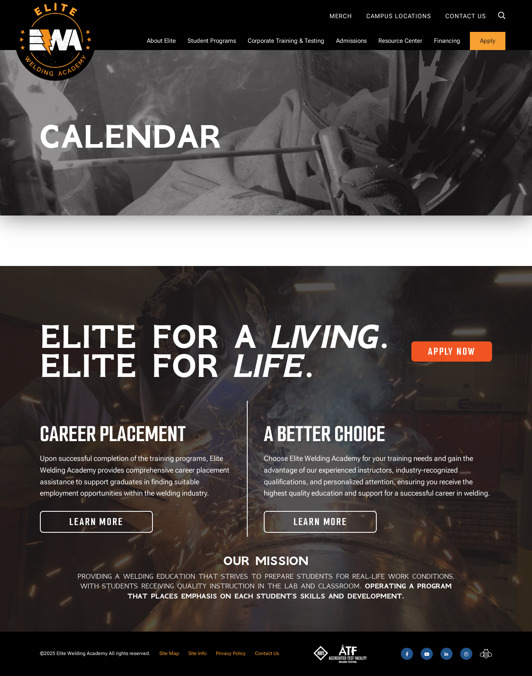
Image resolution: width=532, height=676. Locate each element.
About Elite (161, 41)
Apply (487, 40)
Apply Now (452, 351)
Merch (341, 16)
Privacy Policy (231, 653)
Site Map (169, 653)
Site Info (197, 653)
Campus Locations (398, 16)
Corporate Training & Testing (286, 41)
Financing (447, 41)
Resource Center (400, 41)
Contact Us (465, 16)
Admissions (351, 41)
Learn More (96, 521)
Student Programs (212, 41)
